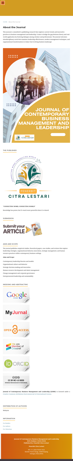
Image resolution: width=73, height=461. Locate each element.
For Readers (6, 423)
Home (5, 22)
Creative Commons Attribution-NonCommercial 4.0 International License (27, 394)
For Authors (6, 426)
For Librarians (7, 429)
